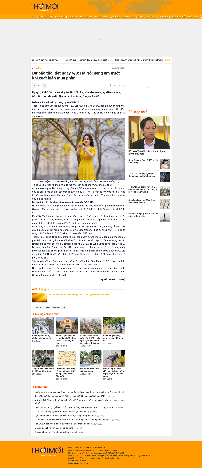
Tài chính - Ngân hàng (157, 16)
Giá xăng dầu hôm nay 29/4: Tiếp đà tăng (59, 428)
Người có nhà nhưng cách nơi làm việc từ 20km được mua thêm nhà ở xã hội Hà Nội (80, 392)
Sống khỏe (137, 16)
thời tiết (38, 307)
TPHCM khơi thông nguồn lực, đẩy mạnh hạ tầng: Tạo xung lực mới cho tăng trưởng (79, 407)
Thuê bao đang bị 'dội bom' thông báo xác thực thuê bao (66, 411)
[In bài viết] (123, 85)
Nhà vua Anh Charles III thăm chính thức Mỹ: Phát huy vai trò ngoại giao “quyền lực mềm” (80, 402)
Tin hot (48, 16)
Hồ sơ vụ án (101, 16)
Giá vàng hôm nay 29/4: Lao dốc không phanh (61, 432)
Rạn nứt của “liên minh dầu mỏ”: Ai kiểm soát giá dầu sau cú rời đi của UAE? (76, 396)
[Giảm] (34, 85)
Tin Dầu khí (86, 16)
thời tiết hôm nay (59, 307)
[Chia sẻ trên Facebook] (110, 85)
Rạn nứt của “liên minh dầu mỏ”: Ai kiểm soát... (90, 60)
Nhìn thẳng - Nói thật (66, 16)
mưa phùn (47, 307)
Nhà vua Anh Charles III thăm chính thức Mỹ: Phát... (142, 60)
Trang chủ (37, 16)
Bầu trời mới (179, 16)
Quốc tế (114, 16)
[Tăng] (44, 85)
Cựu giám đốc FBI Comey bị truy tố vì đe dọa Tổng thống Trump (69, 415)
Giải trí (125, 16)
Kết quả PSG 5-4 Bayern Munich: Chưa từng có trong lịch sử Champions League (77, 419)
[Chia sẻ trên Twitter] (114, 85)
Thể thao (193, 16)
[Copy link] (119, 85)
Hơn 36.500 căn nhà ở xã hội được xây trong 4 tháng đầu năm (68, 424)
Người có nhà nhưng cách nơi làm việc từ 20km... (39, 60)
